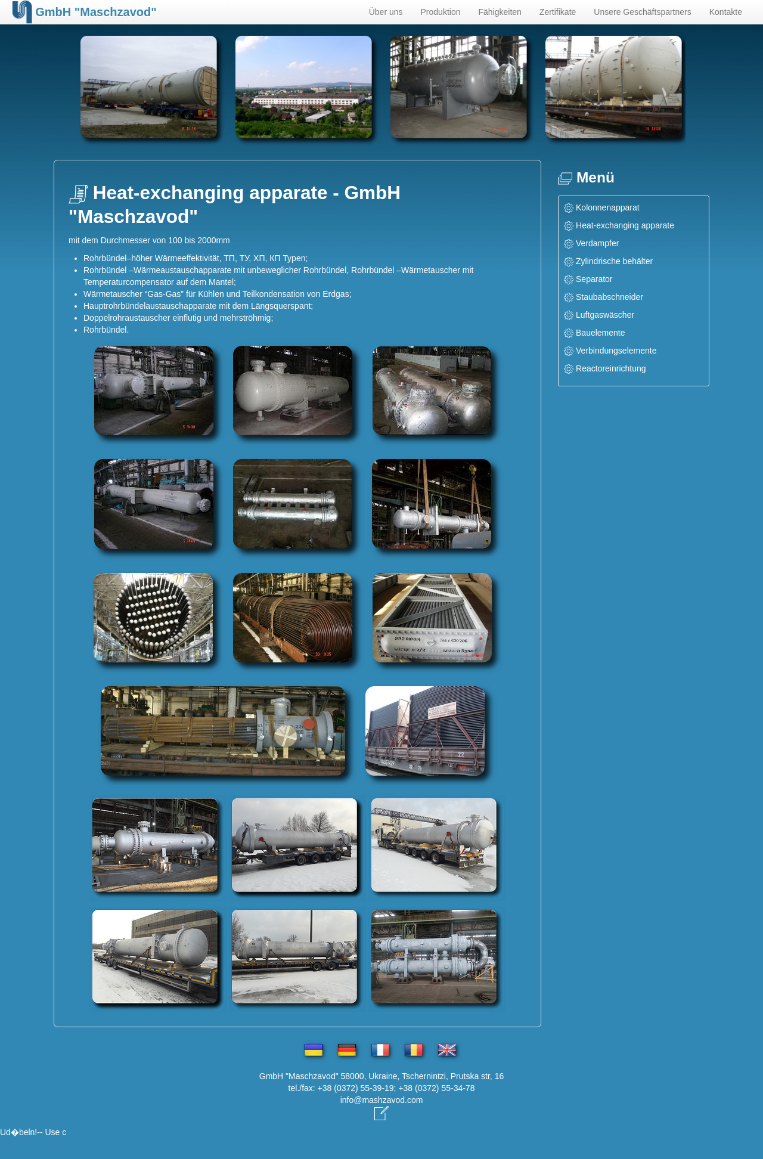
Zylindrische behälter (614, 261)
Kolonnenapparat (608, 207)
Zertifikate (557, 12)
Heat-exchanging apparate (625, 225)
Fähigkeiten (499, 12)
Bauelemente (600, 332)
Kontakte (725, 12)
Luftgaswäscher (605, 315)
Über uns (386, 12)
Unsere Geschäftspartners (642, 12)
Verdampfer (597, 243)
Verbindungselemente (616, 350)
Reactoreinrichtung (611, 368)
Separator (594, 279)
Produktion (441, 12)
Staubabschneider (609, 297)
